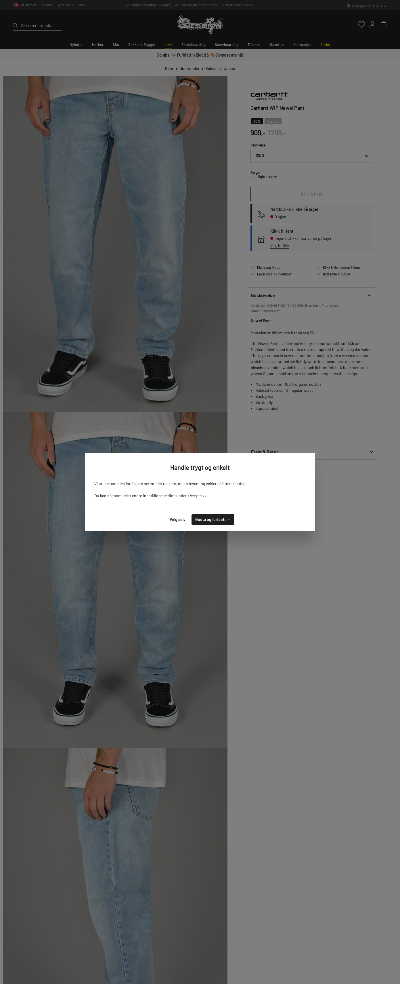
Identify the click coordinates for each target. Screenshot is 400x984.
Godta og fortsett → (213, 519)
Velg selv (177, 519)
